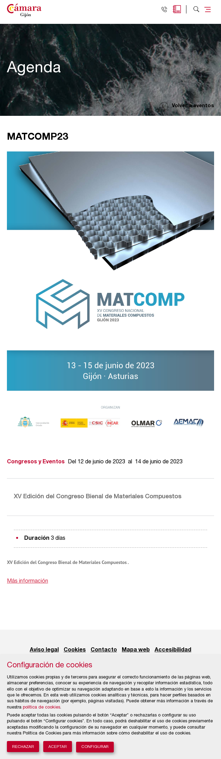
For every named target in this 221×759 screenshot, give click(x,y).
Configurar (95, 747)
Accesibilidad (173, 650)
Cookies (75, 650)
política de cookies (41, 707)
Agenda (177, 9)
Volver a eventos (193, 106)
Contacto (104, 650)
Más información (27, 581)
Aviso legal (44, 650)
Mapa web (136, 650)
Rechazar (23, 746)
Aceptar (57, 746)
